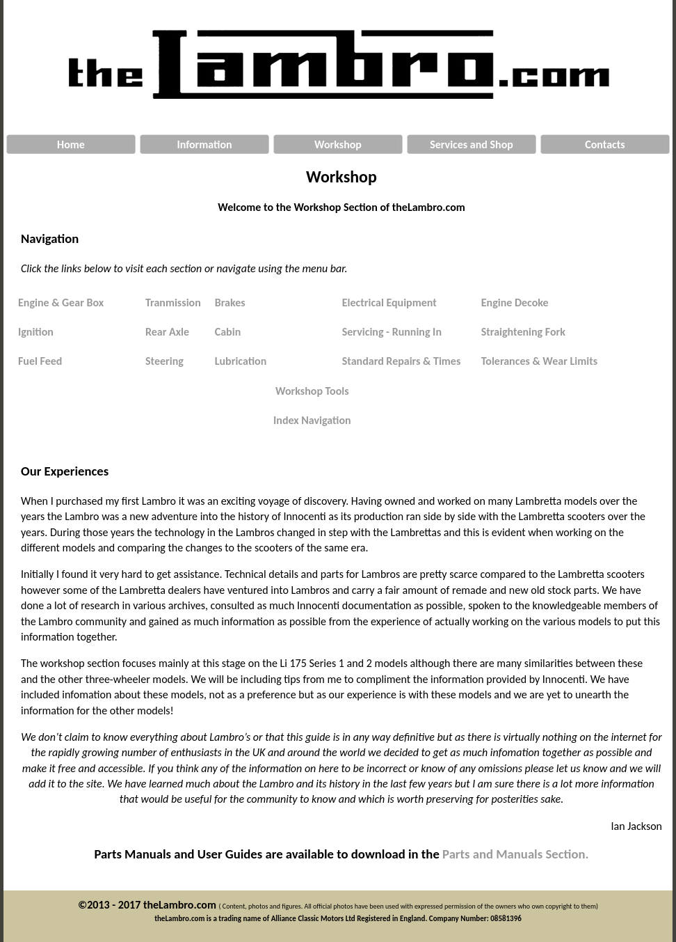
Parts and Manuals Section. (515, 854)
